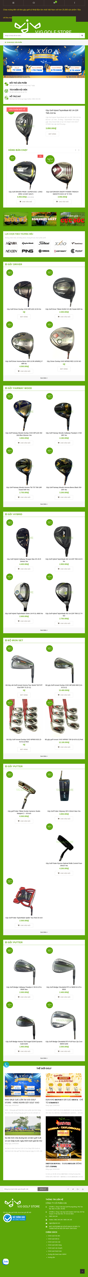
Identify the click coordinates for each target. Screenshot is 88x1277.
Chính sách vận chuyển (55, 1248)
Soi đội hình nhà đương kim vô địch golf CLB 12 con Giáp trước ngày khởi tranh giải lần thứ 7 (23, 1141)
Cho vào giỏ (26, 202)
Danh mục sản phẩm (13, 42)
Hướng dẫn (51, 1257)
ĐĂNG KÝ (43, 1189)
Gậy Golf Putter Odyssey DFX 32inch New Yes (63, 811)
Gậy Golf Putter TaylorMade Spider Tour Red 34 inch (24, 918)
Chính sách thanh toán (55, 1251)
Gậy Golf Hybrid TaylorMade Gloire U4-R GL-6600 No (24, 613)
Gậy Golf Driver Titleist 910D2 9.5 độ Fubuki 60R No (64, 309)
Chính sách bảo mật (54, 1242)
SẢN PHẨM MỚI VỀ (17, 109)
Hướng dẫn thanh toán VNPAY (57, 1254)
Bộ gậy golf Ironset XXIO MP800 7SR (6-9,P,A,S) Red (64, 739)
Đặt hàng (52, 134)
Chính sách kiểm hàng (55, 1245)
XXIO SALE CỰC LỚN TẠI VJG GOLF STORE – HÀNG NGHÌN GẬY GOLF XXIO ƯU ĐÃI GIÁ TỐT (22, 1103)
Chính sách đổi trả (53, 1239)
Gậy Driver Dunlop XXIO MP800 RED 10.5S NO (64, 361)
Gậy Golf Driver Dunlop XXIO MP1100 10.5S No (24, 309)
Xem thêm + (44, 504)
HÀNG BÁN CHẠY (18, 150)
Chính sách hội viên (54, 1236)
